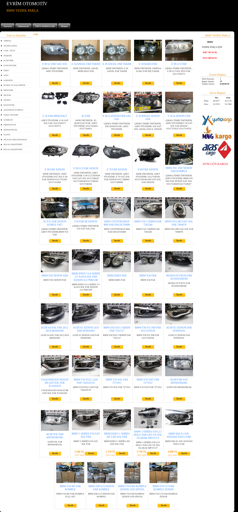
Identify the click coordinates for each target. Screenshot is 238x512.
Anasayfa (8, 26)
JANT (6, 75)
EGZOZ (7, 134)
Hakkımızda (23, 26)
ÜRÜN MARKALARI (45, 26)
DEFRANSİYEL (10, 130)
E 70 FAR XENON (117, 169)
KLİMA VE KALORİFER (14, 85)
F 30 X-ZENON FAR (179, 116)
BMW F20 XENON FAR (54, 275)
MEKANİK (8, 90)
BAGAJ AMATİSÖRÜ (13, 144)
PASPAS (7, 100)
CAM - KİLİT (9, 50)
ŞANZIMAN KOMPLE (13, 110)
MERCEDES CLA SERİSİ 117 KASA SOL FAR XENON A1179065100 (86, 276)
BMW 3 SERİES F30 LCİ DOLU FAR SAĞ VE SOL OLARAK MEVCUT (148, 434)
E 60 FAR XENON (148, 169)
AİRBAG (7, 41)
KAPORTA (8, 80)
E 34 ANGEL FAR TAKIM (86, 64)
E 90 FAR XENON (55, 169)
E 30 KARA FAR (148, 64)
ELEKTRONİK (10, 65)
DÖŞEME (8, 55)
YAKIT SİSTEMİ (11, 115)
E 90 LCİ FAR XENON (85, 168)
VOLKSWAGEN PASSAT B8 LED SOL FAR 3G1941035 (55, 382)
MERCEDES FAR (116, 275)
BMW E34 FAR (147, 275)
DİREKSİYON (10, 125)
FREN (6, 70)
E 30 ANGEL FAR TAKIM (117, 64)
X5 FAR (85, 116)
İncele (55, 83)
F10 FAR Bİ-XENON (85, 221)
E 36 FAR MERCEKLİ (55, 116)
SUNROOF (8, 120)
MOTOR (7, 95)
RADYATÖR (9, 105)
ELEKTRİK (9, 60)
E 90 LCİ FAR (179, 64)
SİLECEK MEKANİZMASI (15, 139)
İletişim (64, 26)
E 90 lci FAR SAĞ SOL (54, 64)
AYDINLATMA (10, 46)
